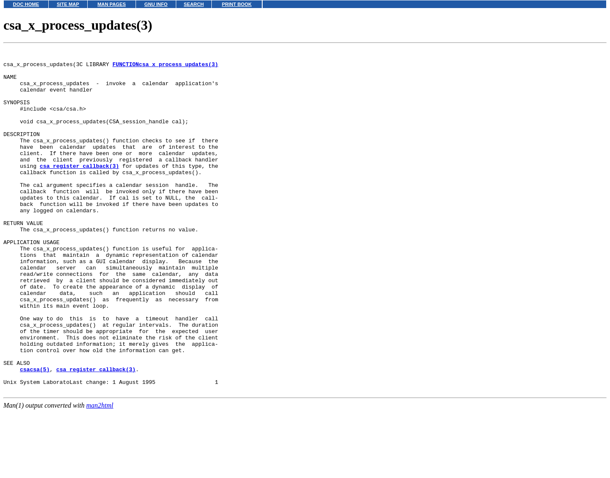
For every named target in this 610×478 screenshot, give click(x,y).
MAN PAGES (111, 4)
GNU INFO (156, 4)
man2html (100, 474)
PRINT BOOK (237, 4)
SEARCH (194, 4)
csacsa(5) (35, 434)
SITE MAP (68, 4)
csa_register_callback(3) (79, 190)
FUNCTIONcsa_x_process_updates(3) (165, 68)
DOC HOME (26, 4)
